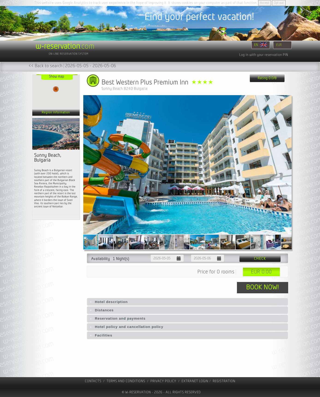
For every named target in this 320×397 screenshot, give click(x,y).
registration (224, 381)
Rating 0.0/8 (267, 78)
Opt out (279, 3)
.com (65, 46)
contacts (93, 381)
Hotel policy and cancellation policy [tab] (126, 327)
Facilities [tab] (100, 335)
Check (260, 259)
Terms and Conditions (126, 381)
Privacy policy (163, 381)
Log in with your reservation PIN (263, 55)
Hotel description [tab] (108, 302)
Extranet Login (195, 381)
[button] (287, 164)
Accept (264, 3)
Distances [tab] (101, 310)
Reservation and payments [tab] (117, 318)
